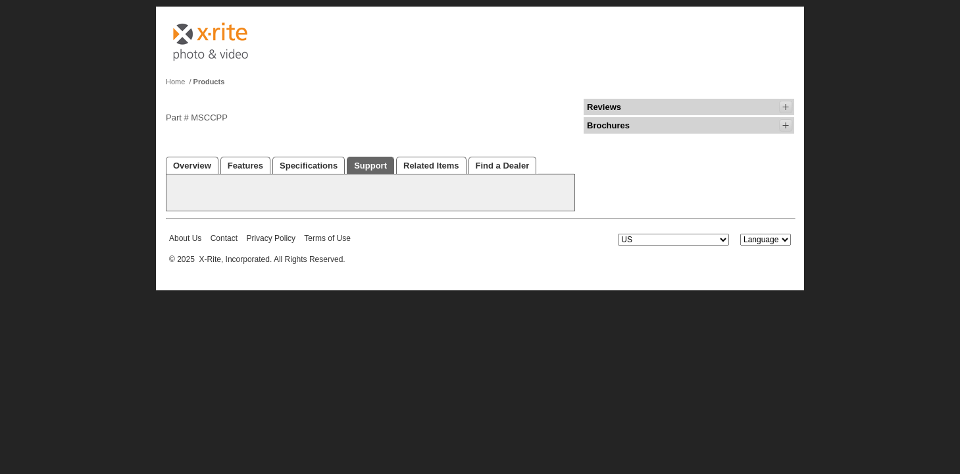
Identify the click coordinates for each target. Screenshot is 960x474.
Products (209, 82)
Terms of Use (327, 238)
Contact (224, 238)
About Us (185, 238)
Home (175, 82)
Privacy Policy (270, 238)
